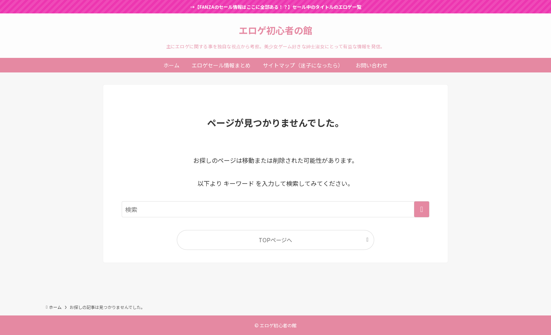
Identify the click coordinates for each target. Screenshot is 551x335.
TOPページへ (275, 240)
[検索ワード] (275, 209)
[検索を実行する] (421, 209)
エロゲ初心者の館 (275, 30)
